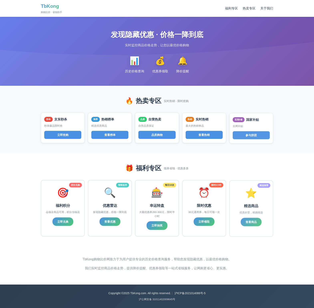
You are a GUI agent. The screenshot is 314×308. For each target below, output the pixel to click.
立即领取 (204, 222)
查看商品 (251, 223)
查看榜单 (110, 134)
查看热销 (204, 135)
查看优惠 (110, 221)
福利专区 (231, 8)
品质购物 (157, 135)
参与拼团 (251, 136)
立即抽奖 (157, 225)
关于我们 (266, 8)
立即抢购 (62, 134)
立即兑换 (62, 221)
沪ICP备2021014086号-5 (190, 293)
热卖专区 (249, 8)
